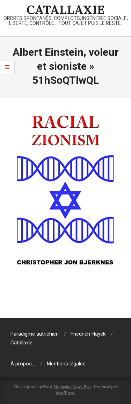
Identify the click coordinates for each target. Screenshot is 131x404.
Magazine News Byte (72, 386)
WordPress (65, 392)
